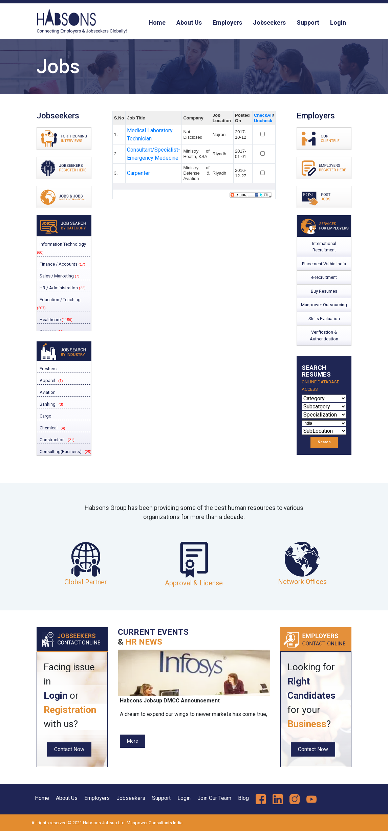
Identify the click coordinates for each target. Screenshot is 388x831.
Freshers (48, 368)
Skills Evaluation (324, 318)
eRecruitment (324, 277)
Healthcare (55, 319)
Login (338, 22)
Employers (227, 22)
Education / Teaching (59, 303)
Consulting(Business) (60, 451)
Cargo (45, 416)
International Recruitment (324, 247)
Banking (47, 404)
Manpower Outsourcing (324, 304)
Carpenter (138, 173)
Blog (243, 798)
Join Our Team (214, 798)
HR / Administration (62, 287)
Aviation (47, 392)
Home (157, 22)
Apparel (47, 380)
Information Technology (61, 248)
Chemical (48, 427)
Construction (52, 439)
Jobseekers (269, 22)
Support (308, 22)
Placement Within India (324, 263)
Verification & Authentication (324, 335)
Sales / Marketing (59, 275)
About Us (189, 22)
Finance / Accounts (62, 264)
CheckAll (263, 115)
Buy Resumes (324, 291)
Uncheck (263, 120)
